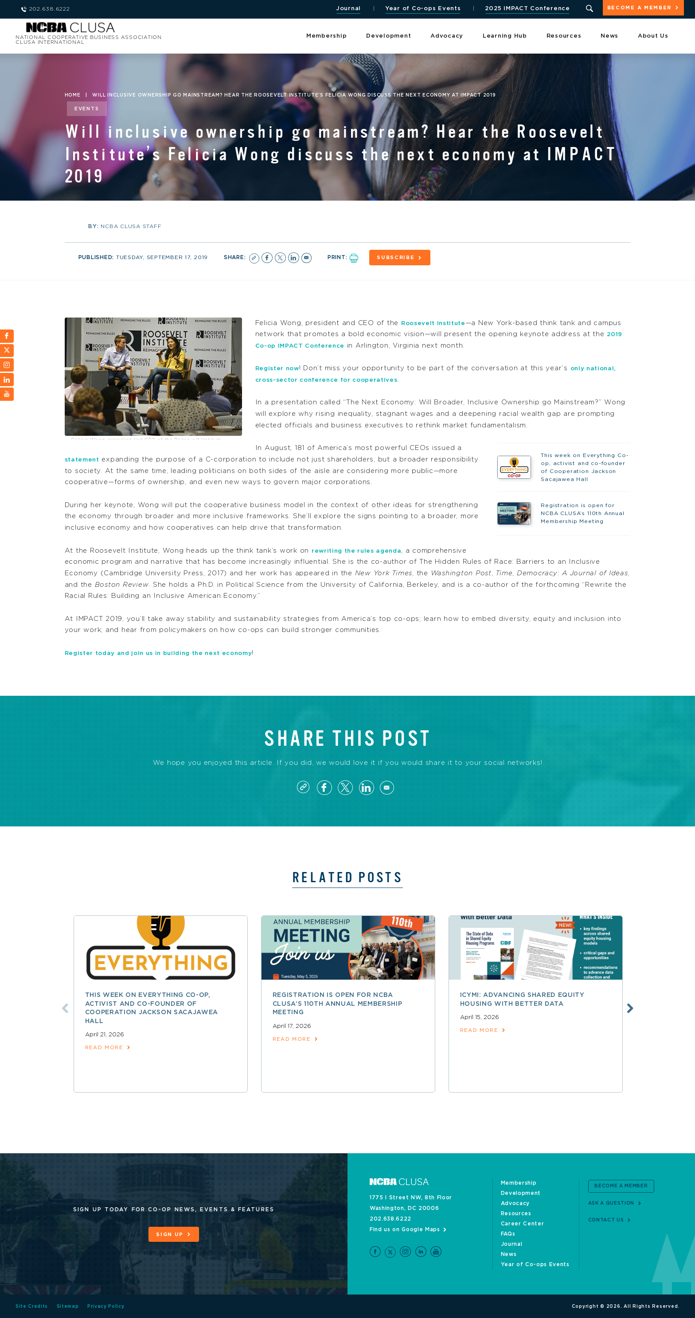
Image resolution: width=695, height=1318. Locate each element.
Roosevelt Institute (437, 318)
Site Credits (32, 1306)
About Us (653, 35)
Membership (326, 35)
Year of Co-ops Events (415, 9)
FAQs (508, 1233)
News (609, 35)
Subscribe (407, 257)
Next (641, 1008)
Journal (340, 9)
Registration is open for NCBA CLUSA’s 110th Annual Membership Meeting (338, 1004)
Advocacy (446, 35)
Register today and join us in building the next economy (171, 648)
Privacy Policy (107, 1306)
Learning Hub (505, 35)
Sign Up (169, 1234)
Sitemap (68, 1306)
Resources (564, 35)
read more (106, 1048)
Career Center (523, 1223)
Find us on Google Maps (405, 1229)
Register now (280, 364)
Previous (53, 1008)
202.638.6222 (391, 1218)
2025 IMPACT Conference (519, 9)
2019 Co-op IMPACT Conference (329, 341)
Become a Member (635, 9)
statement (84, 455)
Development (388, 35)
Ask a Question (614, 1202)
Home (73, 95)
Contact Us (608, 1219)
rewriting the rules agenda (361, 546)
